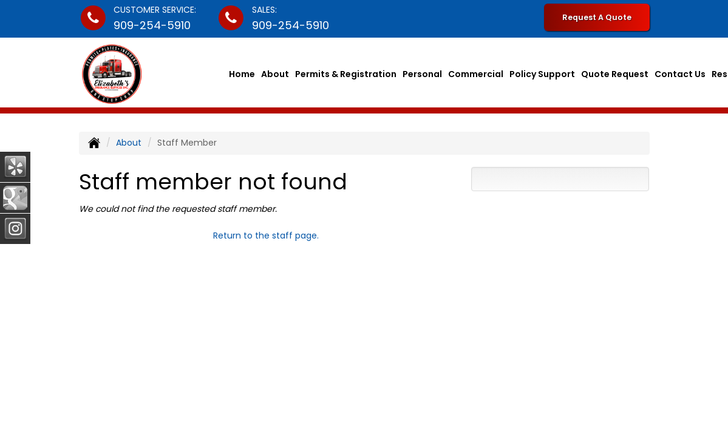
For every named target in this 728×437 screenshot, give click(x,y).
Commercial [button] (475, 74)
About (275, 74)
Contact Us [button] (680, 74)
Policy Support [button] (542, 74)
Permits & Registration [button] (345, 74)
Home (242, 74)
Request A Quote (596, 17)
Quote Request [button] (614, 74)
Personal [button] (422, 74)
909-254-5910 (152, 25)
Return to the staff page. (266, 235)
